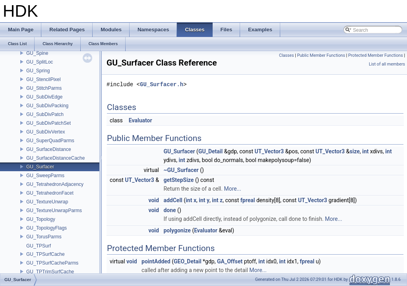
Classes (286, 55)
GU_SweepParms (45, 175)
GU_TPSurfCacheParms (52, 263)
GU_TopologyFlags (46, 228)
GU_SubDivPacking (47, 105)
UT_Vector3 (269, 151)
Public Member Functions (321, 55)
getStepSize (178, 180)
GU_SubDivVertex (45, 132)
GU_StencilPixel (43, 79)
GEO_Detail (188, 261)
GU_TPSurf (38, 246)
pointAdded (156, 261)
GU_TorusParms (44, 237)
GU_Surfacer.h (161, 84)
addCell (172, 200)
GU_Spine (37, 53)
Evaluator (140, 120)
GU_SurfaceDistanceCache (55, 158)
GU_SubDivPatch (45, 114)
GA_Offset (229, 261)
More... (232, 189)
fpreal (247, 200)
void (153, 200)
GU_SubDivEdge (44, 97)
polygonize (176, 230)
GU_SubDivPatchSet (48, 123)
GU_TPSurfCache (45, 254)
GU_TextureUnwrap (47, 202)
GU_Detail (210, 151)
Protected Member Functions (375, 55)
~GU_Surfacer (180, 170)
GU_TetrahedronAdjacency (54, 184)
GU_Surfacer (40, 167)
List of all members (387, 64)
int (365, 151)
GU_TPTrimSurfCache (50, 271)
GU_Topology (40, 219)
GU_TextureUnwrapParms (54, 210)
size (354, 151)
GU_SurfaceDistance (48, 149)
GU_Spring (38, 70)
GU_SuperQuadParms (50, 140)
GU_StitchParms (44, 88)
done (169, 210)
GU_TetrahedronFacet (50, 193)
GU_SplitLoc (39, 62)
